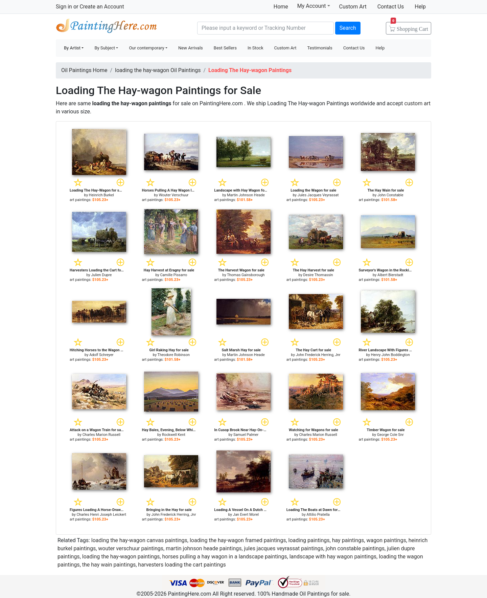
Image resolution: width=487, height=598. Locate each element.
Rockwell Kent (173, 435)
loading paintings (309, 540)
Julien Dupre (101, 275)
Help (420, 6)
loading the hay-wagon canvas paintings (139, 540)
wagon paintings (386, 540)
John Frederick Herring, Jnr (318, 355)
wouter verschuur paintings (130, 548)
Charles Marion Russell (101, 435)
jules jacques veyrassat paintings (283, 548)
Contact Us (390, 6)
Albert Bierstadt (390, 275)
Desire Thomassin (318, 275)
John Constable (390, 195)
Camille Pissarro (173, 275)
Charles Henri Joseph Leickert (101, 514)
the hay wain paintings (109, 564)
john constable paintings (355, 548)
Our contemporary (146, 47)
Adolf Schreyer (101, 355)
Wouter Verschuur (174, 195)
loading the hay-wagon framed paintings (238, 540)
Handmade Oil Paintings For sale (106, 27)
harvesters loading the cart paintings (182, 564)
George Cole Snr (390, 435)
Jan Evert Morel (246, 514)
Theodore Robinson (174, 355)
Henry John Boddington (390, 355)
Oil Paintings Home (84, 70)
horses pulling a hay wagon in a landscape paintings (224, 556)
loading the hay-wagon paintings (121, 556)
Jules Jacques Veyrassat (318, 195)
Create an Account (101, 6)
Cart (409, 26)
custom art (417, 103)
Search (348, 28)
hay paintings (348, 540)
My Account (313, 6)
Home (281, 6)
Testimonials (319, 47)
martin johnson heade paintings (203, 548)
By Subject (104, 47)
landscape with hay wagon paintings (332, 556)
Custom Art (353, 6)
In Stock (255, 47)
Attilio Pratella (318, 514)
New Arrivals (190, 47)
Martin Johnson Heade (246, 195)
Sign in (64, 6)
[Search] (265, 28)
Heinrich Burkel (101, 195)
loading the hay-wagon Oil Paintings (158, 70)
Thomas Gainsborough (245, 275)
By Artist (72, 47)
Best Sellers (225, 47)
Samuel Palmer (245, 435)
